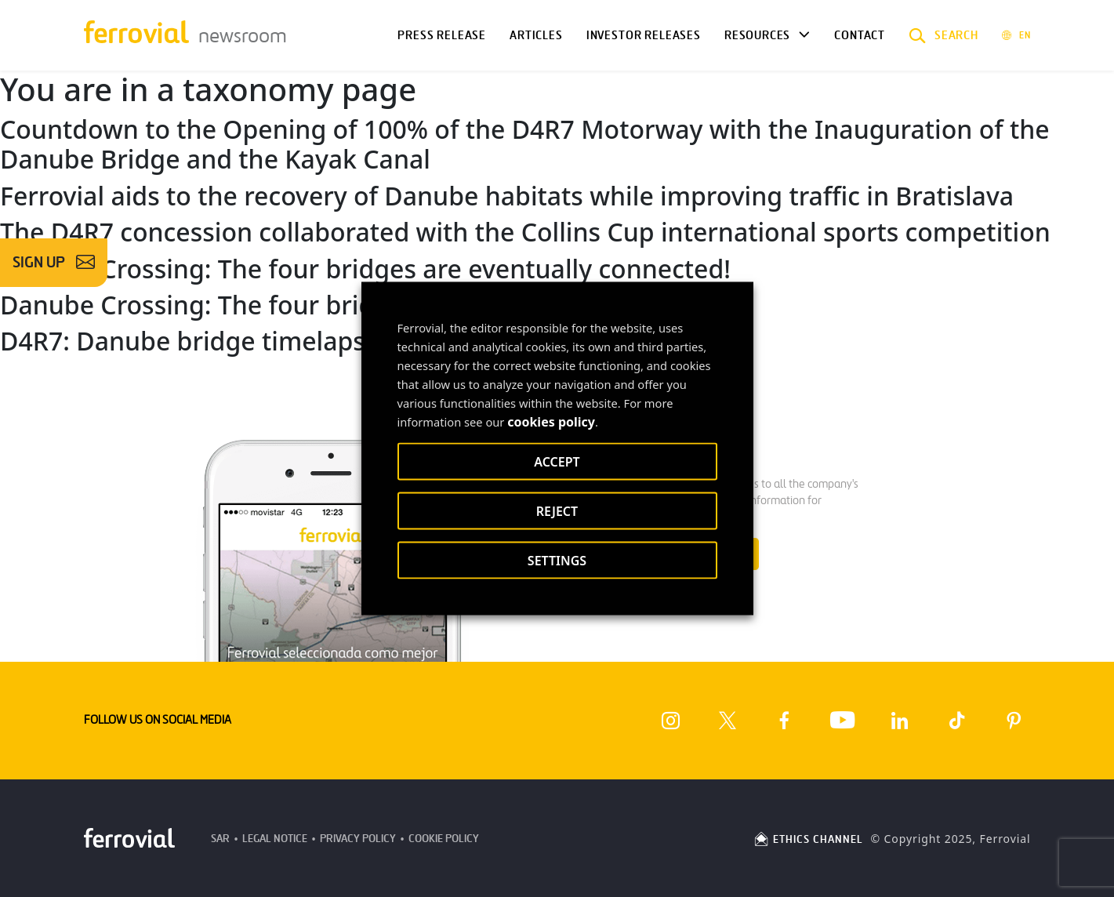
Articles (536, 35)
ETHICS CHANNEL (808, 839)
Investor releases (643, 35)
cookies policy (551, 421)
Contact (859, 35)
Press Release (441, 35)
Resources (757, 35)
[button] (943, 35)
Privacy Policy (358, 838)
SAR (220, 838)
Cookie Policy (443, 838)
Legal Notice (274, 838)
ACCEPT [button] (556, 461)
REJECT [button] (557, 511)
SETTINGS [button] (557, 560)
